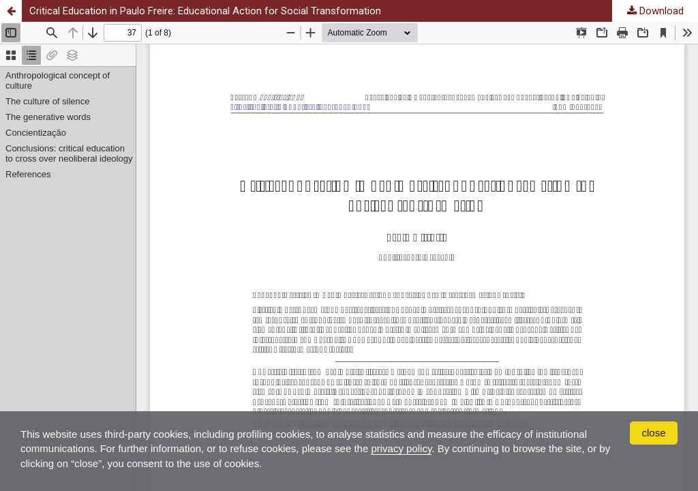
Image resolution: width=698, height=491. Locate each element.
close (653, 432)
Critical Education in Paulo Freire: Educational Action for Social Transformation (205, 11)
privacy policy (401, 448)
